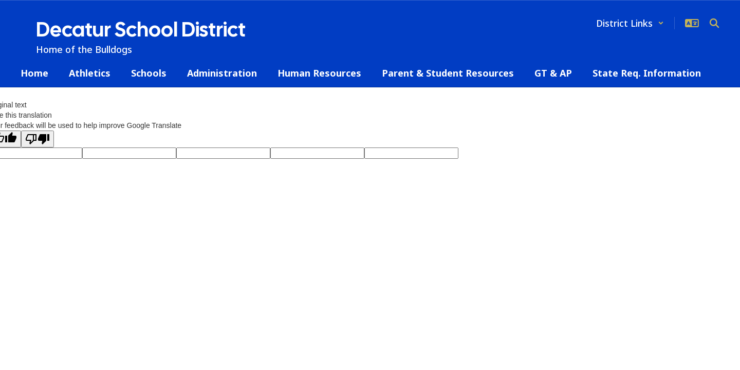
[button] (630, 23)
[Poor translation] (37, 139)
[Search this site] (714, 23)
